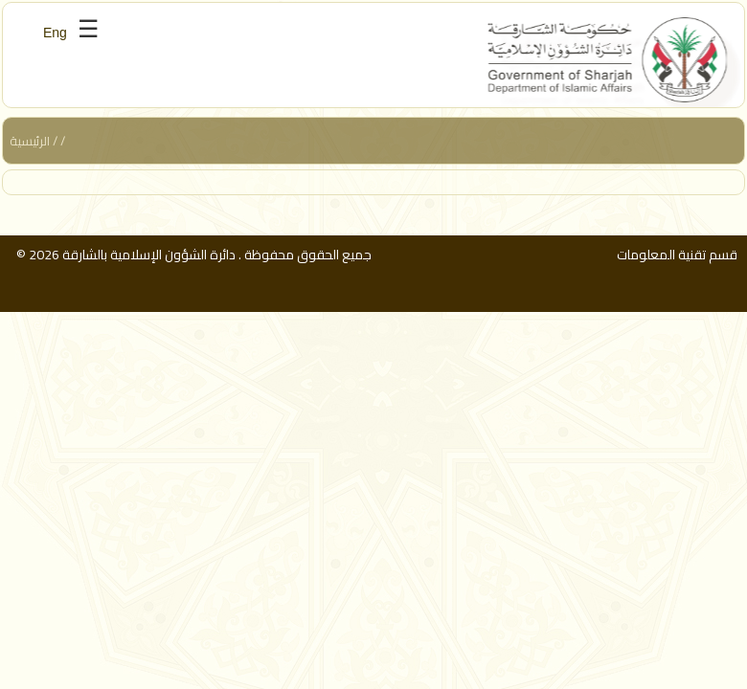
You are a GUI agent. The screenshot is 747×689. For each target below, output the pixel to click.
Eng (55, 32)
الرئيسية (30, 140)
